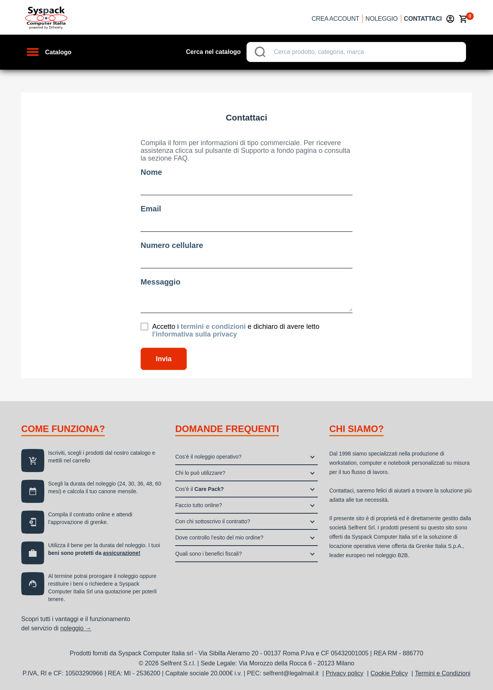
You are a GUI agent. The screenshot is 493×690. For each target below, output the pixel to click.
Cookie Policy (389, 673)
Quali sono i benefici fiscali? (208, 554)
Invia (163, 359)
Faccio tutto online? (198, 505)
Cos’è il (199, 489)
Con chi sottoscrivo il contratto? (212, 521)
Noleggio (382, 18)
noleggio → (75, 628)
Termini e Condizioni (442, 673)
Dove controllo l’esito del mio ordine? (219, 537)
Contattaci (423, 18)
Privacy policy (345, 673)
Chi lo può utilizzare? (200, 473)
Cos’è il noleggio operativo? (208, 457)
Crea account (335, 18)
